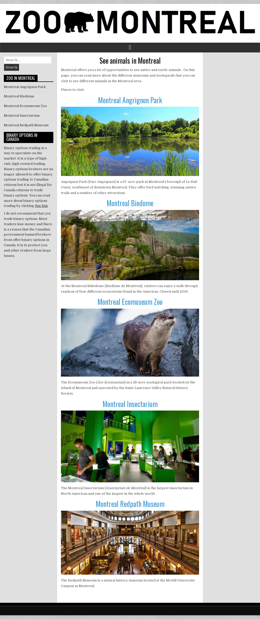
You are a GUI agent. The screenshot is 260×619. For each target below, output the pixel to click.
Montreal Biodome (130, 203)
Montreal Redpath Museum (130, 504)
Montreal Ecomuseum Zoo (130, 301)
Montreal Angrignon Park (130, 100)
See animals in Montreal (130, 60)
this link (41, 206)
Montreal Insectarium (130, 404)
